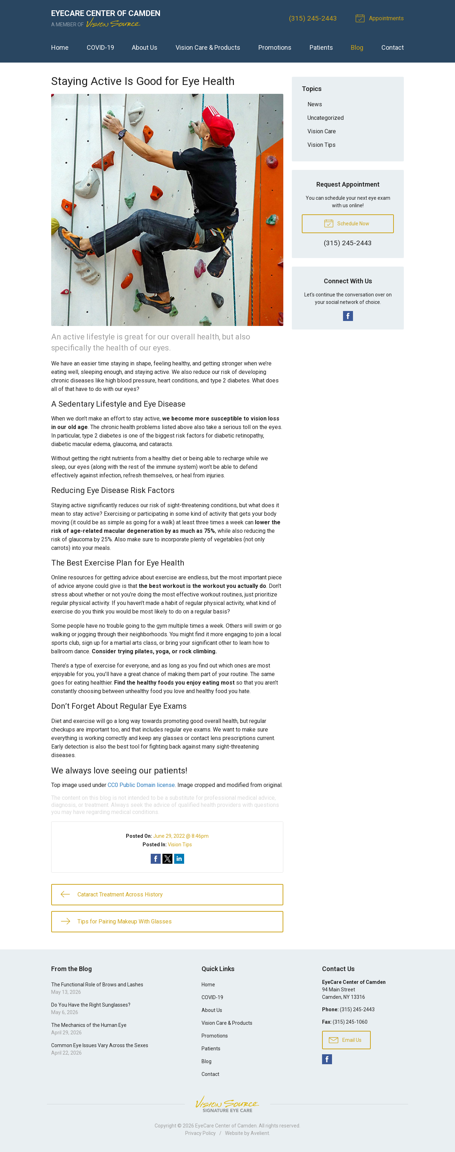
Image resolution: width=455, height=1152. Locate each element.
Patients (321, 47)
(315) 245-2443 (313, 18)
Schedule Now (346, 223)
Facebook (348, 316)
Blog (357, 47)
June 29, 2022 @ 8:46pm (181, 836)
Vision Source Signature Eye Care (227, 1103)
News (314, 104)
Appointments (381, 18)
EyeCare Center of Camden (226, 1126)
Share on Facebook (156, 859)
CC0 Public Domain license (141, 785)
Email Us (345, 1040)
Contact (392, 47)
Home (60, 47)
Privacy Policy (200, 1133)
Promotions (274, 47)
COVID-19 (100, 47)
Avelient (260, 1133)
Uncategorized (325, 117)
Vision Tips (180, 844)
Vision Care (321, 131)
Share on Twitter (167, 859)
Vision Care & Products (208, 47)
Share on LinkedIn (179, 859)
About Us (144, 47)
